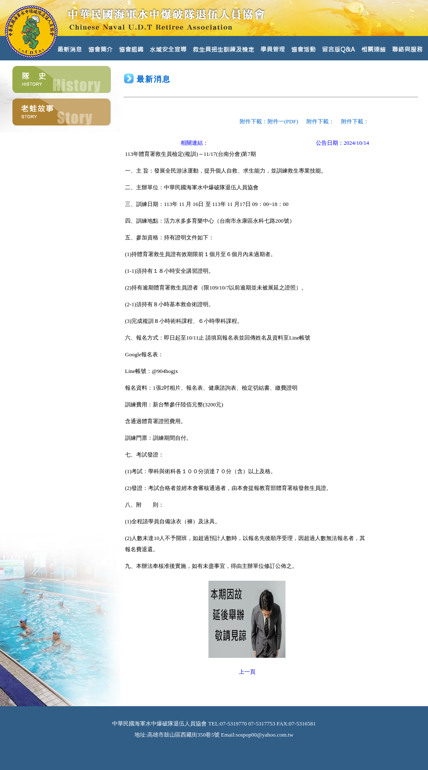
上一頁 (247, 672)
